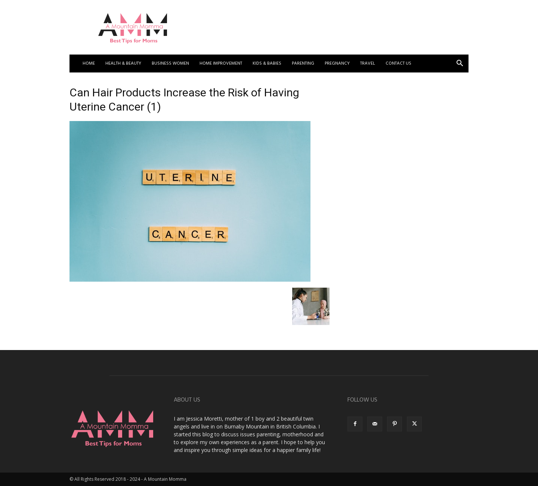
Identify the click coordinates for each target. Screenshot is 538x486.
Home (89, 63)
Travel (367, 63)
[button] (460, 64)
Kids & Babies (267, 63)
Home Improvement (221, 63)
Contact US (398, 63)
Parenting (303, 63)
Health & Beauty (123, 63)
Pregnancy (337, 63)
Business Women (170, 63)
